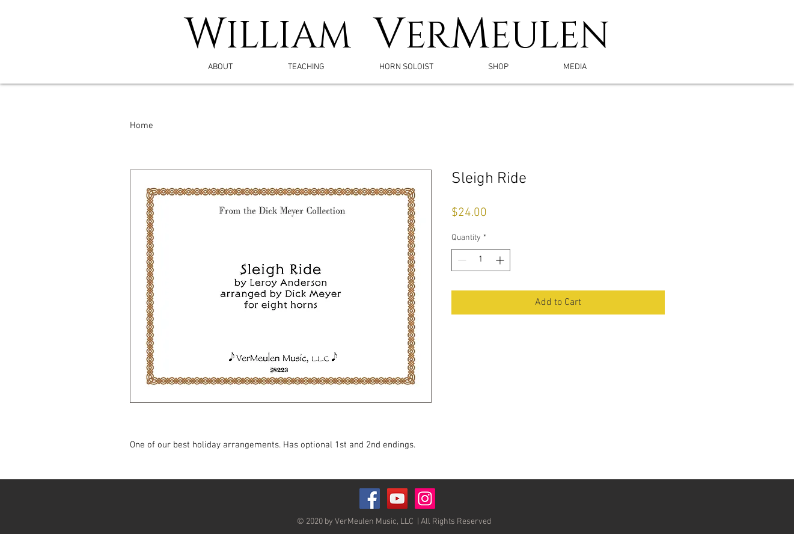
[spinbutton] (480, 260)
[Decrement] (460, 260)
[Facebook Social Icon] (369, 498)
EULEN (550, 36)
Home (141, 125)
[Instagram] (425, 498)
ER (427, 36)
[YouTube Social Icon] (397, 498)
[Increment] (500, 260)
